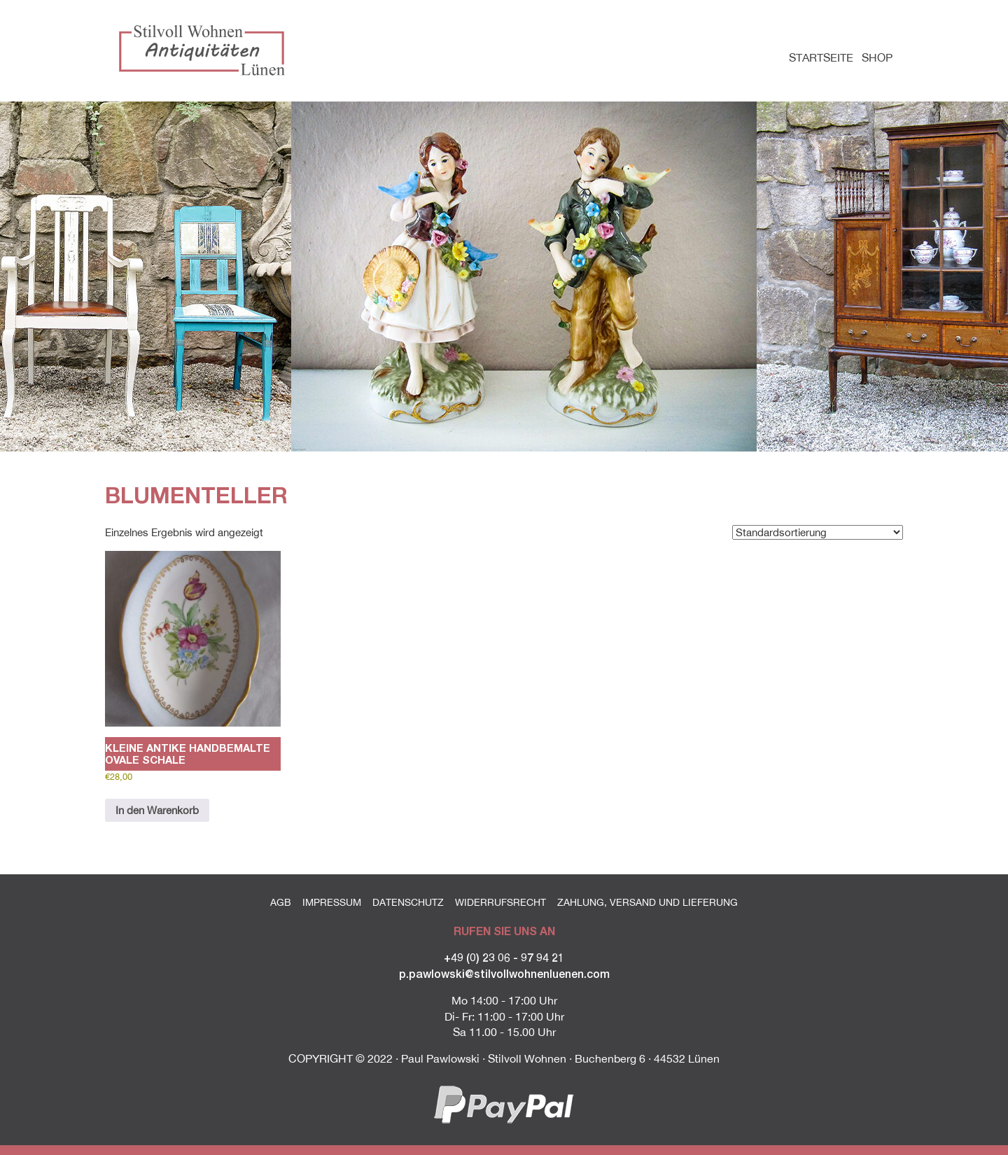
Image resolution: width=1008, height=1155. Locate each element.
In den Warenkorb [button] (157, 810)
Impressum (331, 902)
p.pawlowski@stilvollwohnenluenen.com (504, 973)
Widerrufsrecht (500, 902)
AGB (280, 902)
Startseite (821, 57)
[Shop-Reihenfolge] (817, 532)
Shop (877, 57)
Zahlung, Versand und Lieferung (647, 902)
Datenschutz (408, 902)
